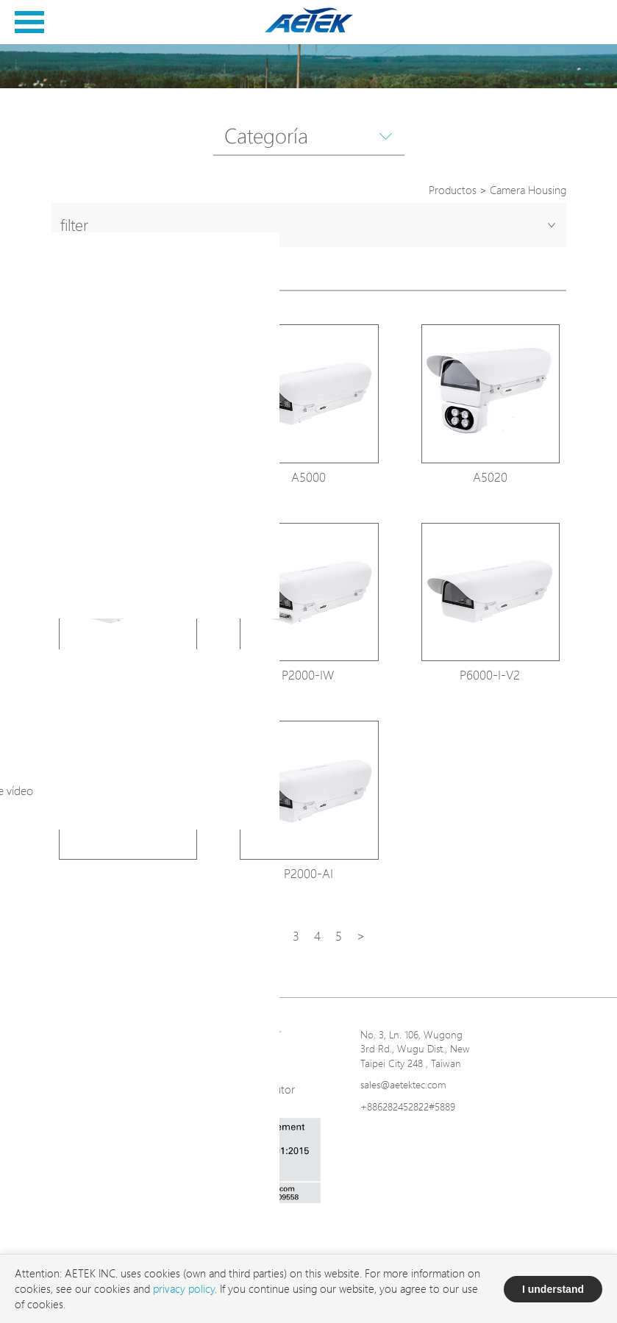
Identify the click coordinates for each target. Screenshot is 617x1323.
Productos (453, 190)
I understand (553, 1289)
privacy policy (184, 1289)
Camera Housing (528, 190)
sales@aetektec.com (403, 1084)
